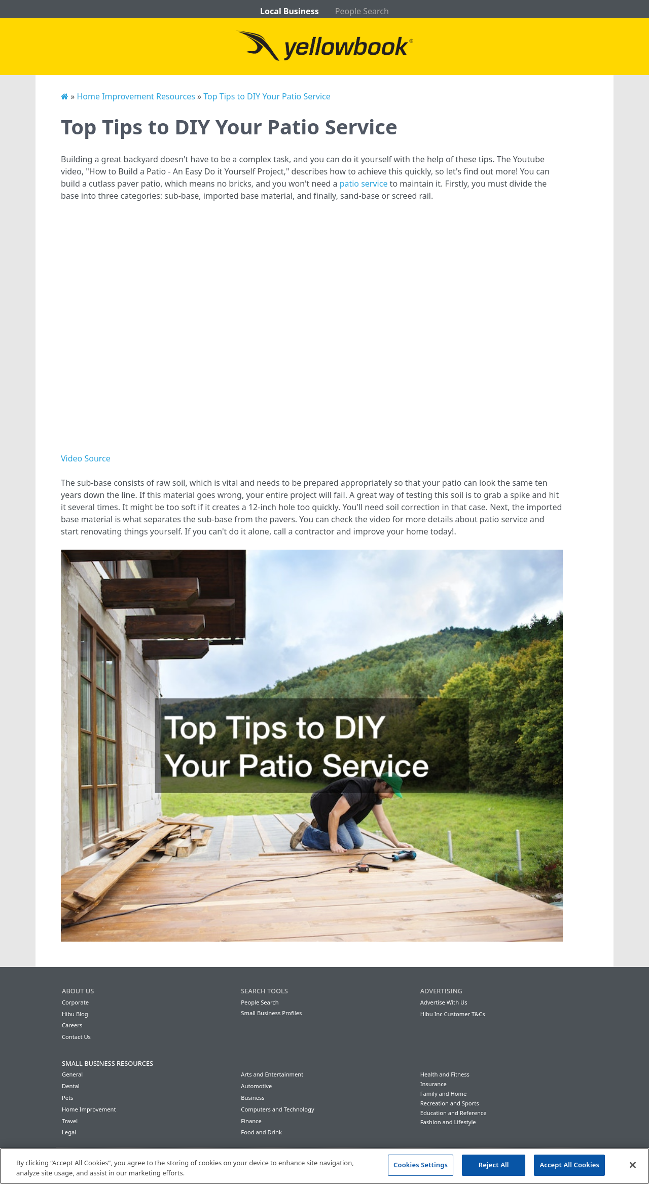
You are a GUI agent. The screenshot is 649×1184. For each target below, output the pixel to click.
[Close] (633, 1165)
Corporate (75, 1002)
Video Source (86, 458)
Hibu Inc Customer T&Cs (452, 1014)
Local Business (289, 11)
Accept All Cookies (569, 1164)
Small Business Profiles (271, 1013)
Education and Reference (453, 1113)
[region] (324, 1166)
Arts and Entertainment (272, 1074)
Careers (72, 1025)
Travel (70, 1121)
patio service (364, 183)
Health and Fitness (445, 1074)
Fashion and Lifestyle (448, 1122)
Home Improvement (89, 1109)
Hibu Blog (75, 1014)
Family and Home (443, 1093)
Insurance (433, 1084)
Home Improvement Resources (136, 96)
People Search (362, 11)
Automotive (256, 1086)
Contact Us (76, 1037)
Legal (69, 1132)
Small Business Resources (107, 1063)
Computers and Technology (277, 1109)
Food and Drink (261, 1132)
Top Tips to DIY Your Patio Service (266, 96)
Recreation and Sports (449, 1103)
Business (252, 1097)
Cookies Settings (420, 1164)
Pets (67, 1097)
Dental (71, 1086)
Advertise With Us (443, 1002)
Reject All (494, 1164)
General (72, 1074)
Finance (251, 1121)
